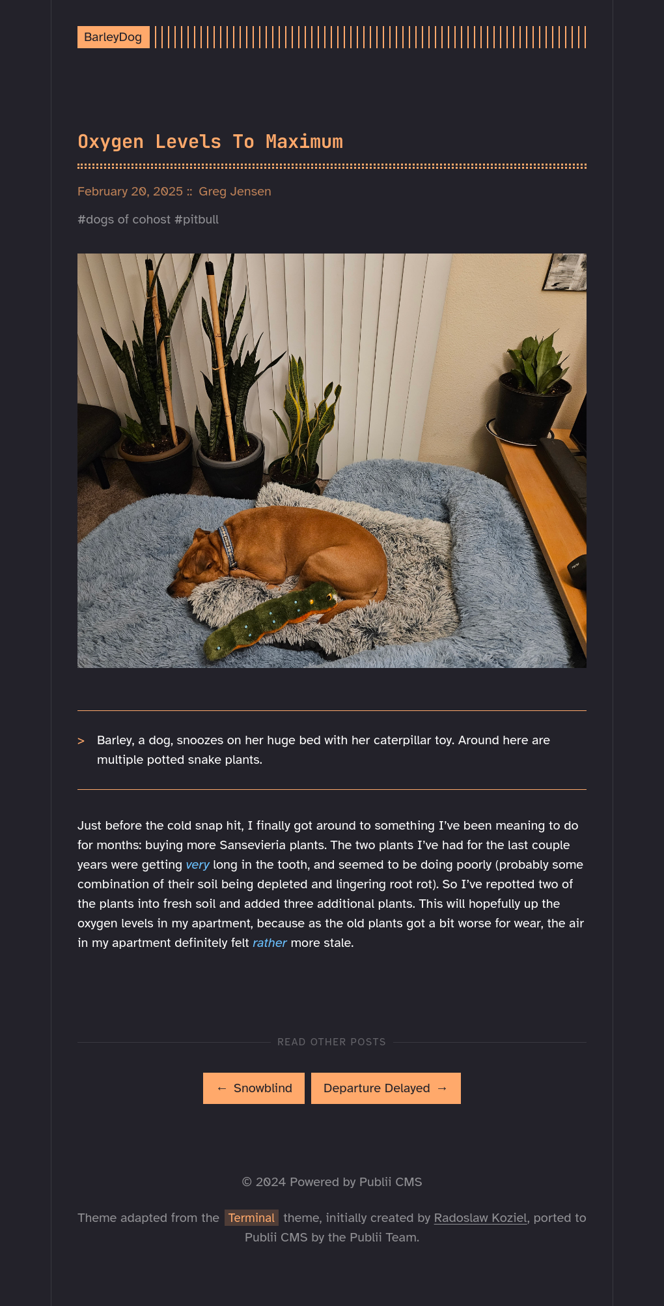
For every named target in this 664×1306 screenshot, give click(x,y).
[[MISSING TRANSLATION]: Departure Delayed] (386, 1088)
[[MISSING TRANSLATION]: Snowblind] (254, 1088)
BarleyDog (113, 37)
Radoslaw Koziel (480, 1218)
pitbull (201, 219)
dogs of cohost (128, 219)
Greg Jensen (235, 191)
